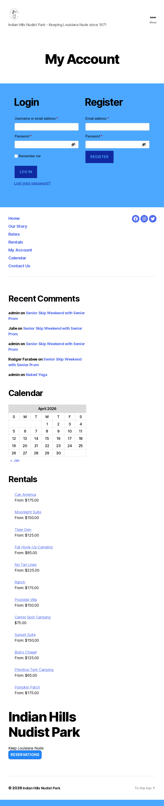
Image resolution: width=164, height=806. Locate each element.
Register (99, 163)
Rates (15, 240)
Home (15, 224)
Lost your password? (34, 189)
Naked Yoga (36, 381)
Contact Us (21, 272)
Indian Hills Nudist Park (43, 794)
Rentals (17, 248)
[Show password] (73, 150)
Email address (103, 124)
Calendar (18, 264)
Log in (26, 178)
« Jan (14, 466)
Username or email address (43, 124)
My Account (22, 256)
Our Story (19, 232)
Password (30, 141)
